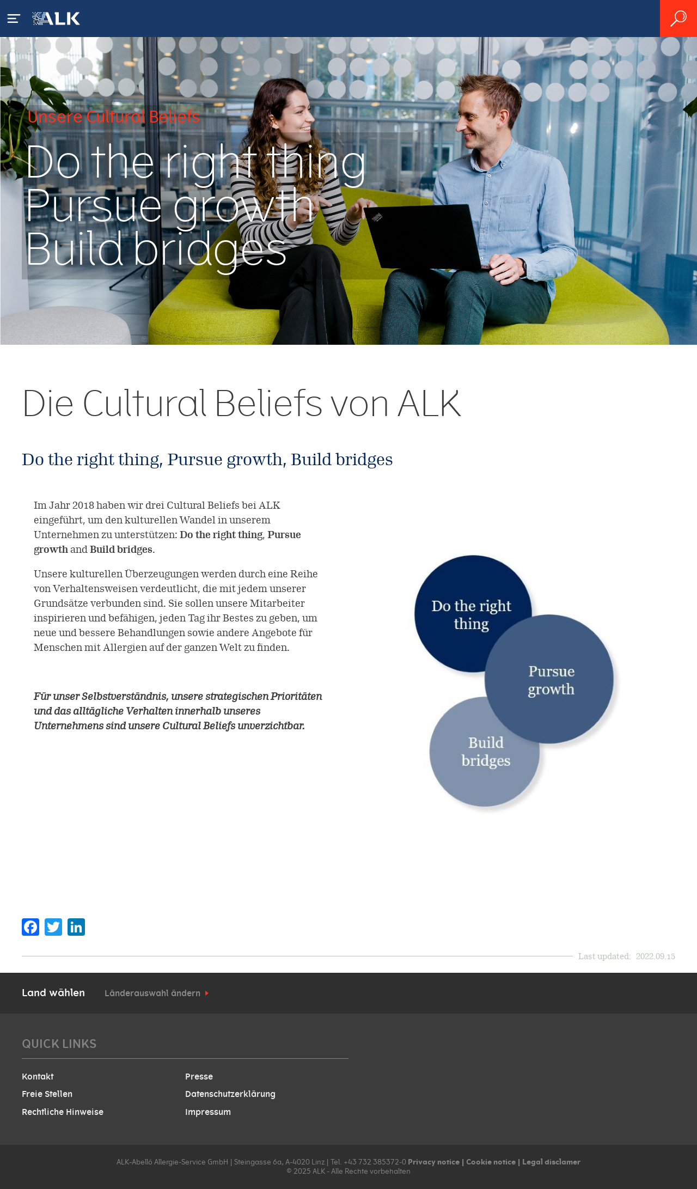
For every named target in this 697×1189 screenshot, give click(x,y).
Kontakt (37, 1077)
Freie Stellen (47, 1094)
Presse (199, 1077)
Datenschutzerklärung (230, 1094)
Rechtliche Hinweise (62, 1112)
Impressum (208, 1112)
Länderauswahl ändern (152, 993)
